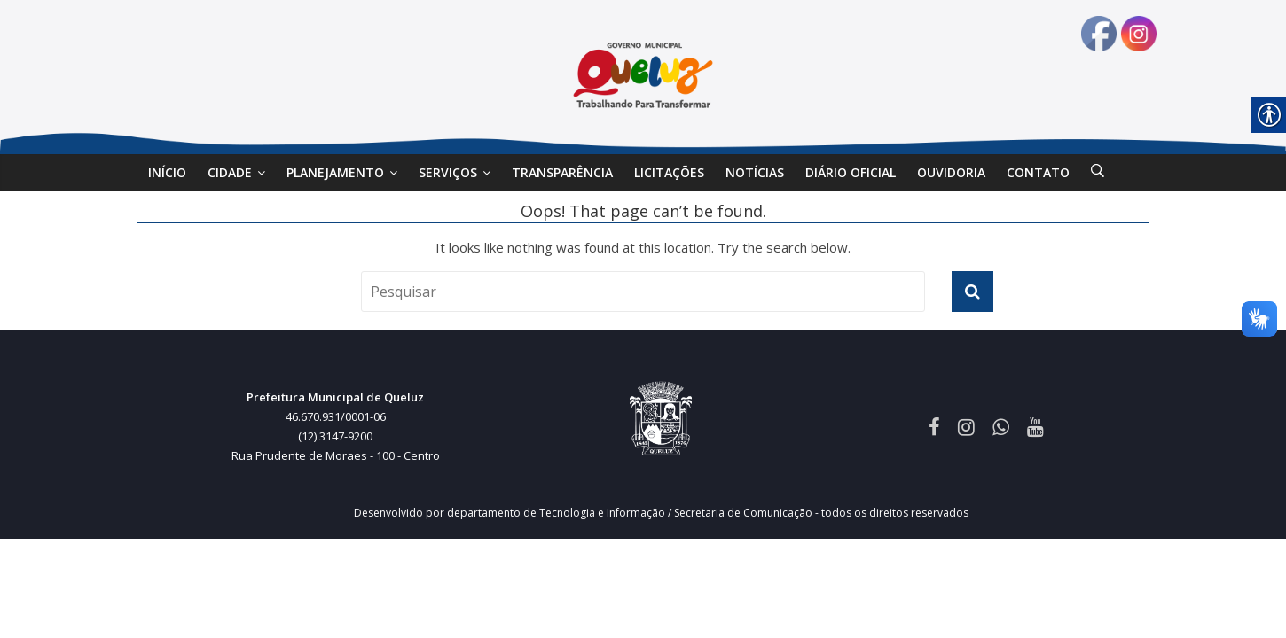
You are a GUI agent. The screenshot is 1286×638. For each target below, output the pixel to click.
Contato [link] (1038, 172)
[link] (1097, 172)
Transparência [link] (562, 172)
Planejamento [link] (335, 172)
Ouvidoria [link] (951, 172)
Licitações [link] (669, 172)
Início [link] (167, 172)
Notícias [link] (754, 172)
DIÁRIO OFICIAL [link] (850, 172)
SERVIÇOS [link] (448, 172)
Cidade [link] (230, 172)
